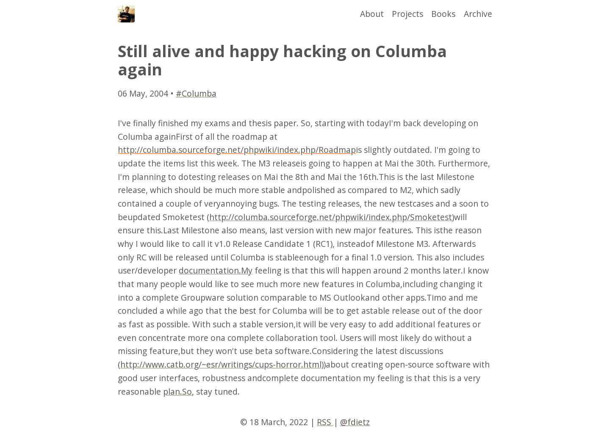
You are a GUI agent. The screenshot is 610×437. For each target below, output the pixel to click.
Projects (407, 13)
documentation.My (215, 270)
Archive (478, 13)
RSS (325, 422)
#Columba (196, 93)
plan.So (177, 391)
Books (443, 13)
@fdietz (355, 422)
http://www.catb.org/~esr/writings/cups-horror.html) (222, 364)
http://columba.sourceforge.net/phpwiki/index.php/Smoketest (330, 217)
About (372, 13)
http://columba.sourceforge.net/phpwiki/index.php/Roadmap (237, 149)
